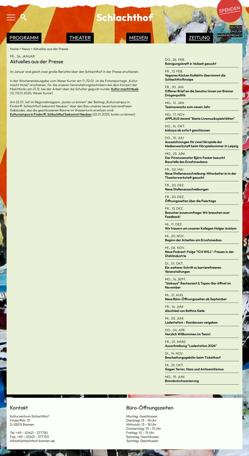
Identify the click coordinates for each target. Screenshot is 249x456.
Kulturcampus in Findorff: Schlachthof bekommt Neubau (51, 114)
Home (14, 49)
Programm (24, 37)
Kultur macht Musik (125, 89)
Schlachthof (124, 17)
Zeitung (199, 37)
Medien (138, 37)
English (236, 31)
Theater (80, 37)
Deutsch (235, 27)
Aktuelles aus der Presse (50, 49)
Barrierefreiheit (229, 35)
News (26, 49)
